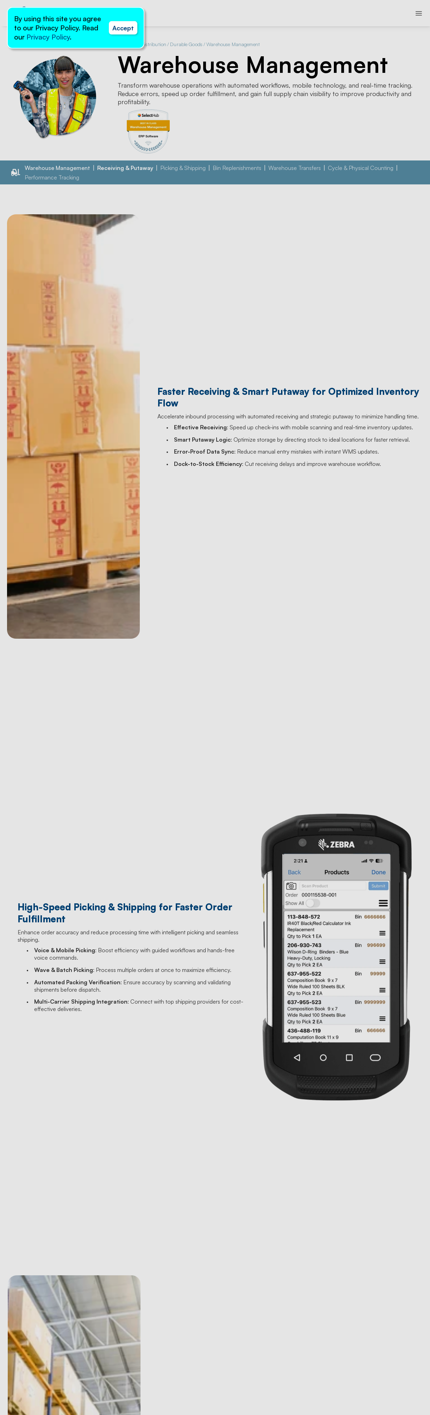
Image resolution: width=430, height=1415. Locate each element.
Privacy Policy (48, 36)
